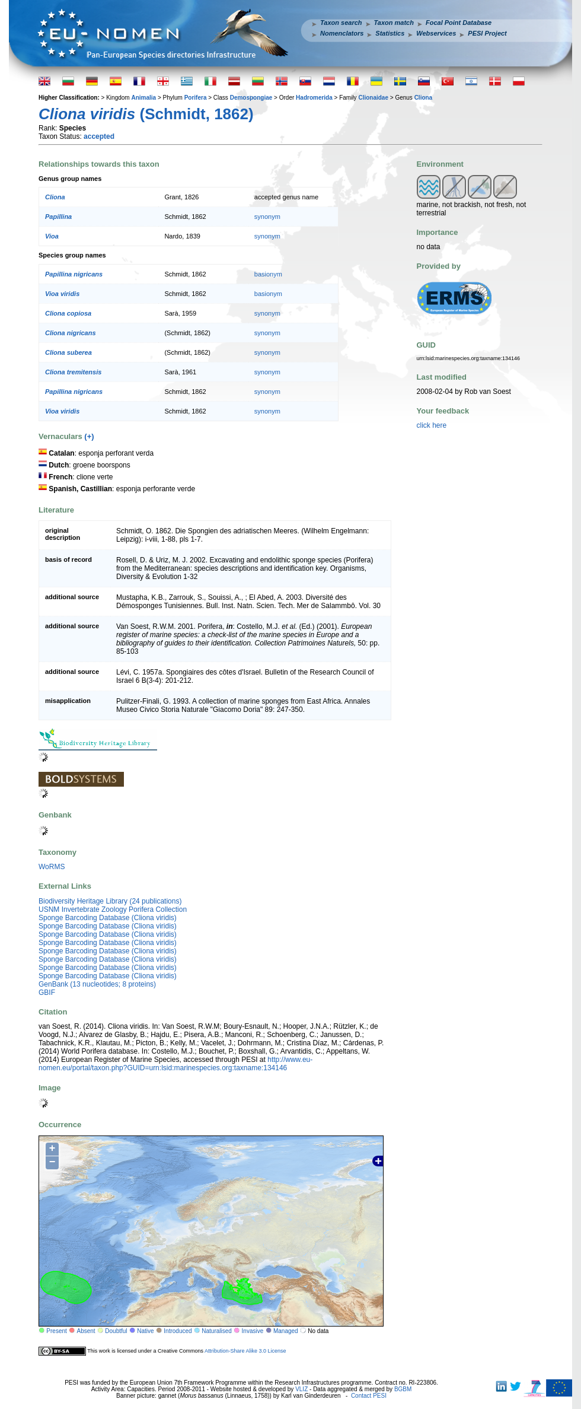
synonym (267, 216)
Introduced (177, 1331)
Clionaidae (373, 97)
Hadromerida (314, 97)
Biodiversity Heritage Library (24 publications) (110, 901)
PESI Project (487, 33)
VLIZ (301, 1389)
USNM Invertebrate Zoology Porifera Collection (113, 909)
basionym (268, 274)
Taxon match (394, 22)
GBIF (47, 992)
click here (432, 425)
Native (145, 1331)
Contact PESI (369, 1395)
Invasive (253, 1331)
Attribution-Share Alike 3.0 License (245, 1350)
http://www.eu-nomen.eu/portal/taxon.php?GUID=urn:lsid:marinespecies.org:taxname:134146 (175, 1063)
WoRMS (52, 867)
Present (56, 1331)
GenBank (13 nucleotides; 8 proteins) (97, 984)
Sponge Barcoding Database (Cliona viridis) (108, 918)
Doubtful (116, 1331)
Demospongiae (251, 97)
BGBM (402, 1389)
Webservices (436, 33)
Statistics (389, 33)
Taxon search (341, 22)
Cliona (423, 97)
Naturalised (217, 1331)
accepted (99, 136)
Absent (86, 1331)
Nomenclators (341, 33)
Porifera (195, 97)
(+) (89, 436)
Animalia (143, 97)
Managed (285, 1331)
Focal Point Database (458, 22)
